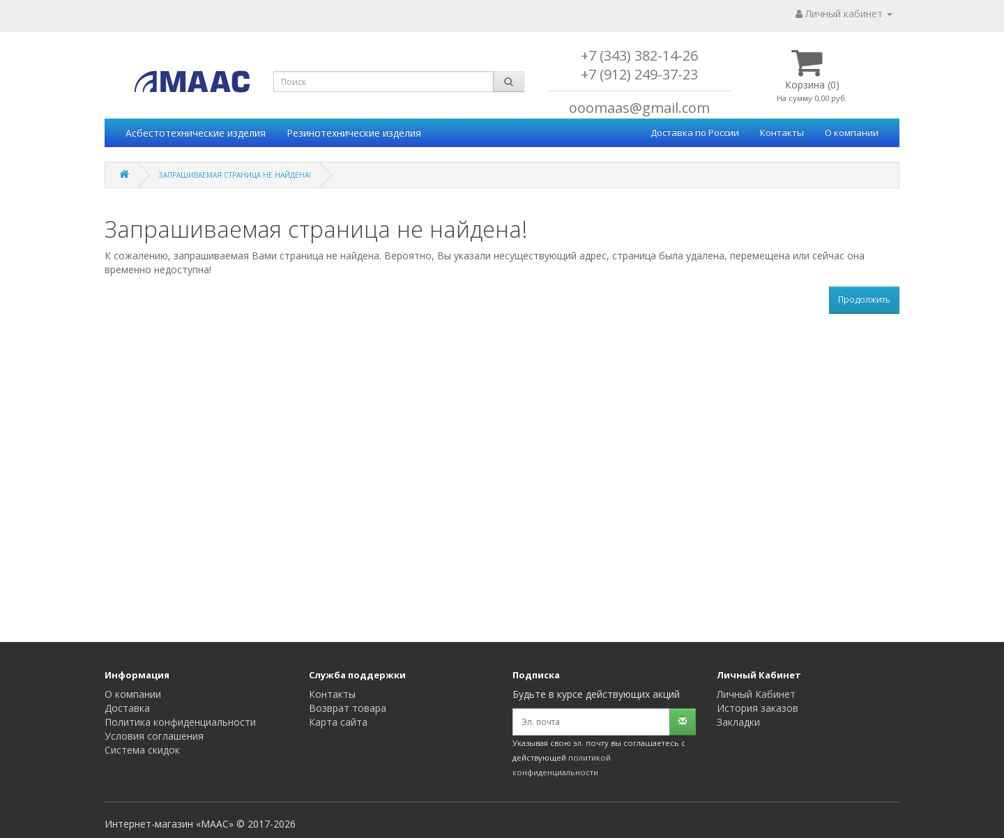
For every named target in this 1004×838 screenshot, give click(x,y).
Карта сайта (338, 722)
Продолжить (864, 299)
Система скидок (142, 749)
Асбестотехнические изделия (196, 132)
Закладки (738, 722)
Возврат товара (347, 708)
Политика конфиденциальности (180, 722)
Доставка (127, 708)
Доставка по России (695, 132)
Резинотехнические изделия (354, 132)
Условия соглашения (154, 735)
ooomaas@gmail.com (639, 107)
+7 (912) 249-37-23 (639, 74)
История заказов (757, 708)
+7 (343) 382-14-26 (639, 55)
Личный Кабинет (756, 694)
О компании (851, 132)
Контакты (782, 132)
